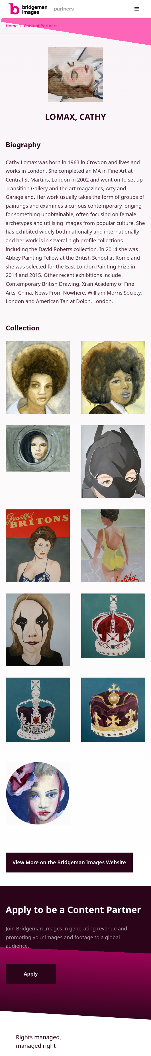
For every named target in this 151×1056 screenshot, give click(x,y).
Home (11, 25)
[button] (136, 9)
